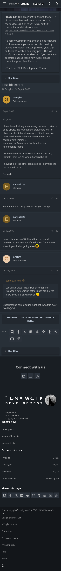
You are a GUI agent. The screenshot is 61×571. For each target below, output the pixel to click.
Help (4, 551)
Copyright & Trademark (17, 418)
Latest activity (8, 442)
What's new (9, 421)
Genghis (9, 89)
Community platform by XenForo (29, 512)
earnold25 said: (13, 280)
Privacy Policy (12, 415)
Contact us (7, 531)
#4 (57, 270)
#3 (57, 230)
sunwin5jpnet (52, 478)
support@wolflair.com (26, 61)
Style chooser (10, 524)
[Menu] (4, 3)
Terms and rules (10, 538)
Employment (12, 412)
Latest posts (8, 429)
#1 (57, 111)
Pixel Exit (16, 517)
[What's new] (49, 3)
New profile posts (10, 436)
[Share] (52, 111)
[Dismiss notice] (55, 17)
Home (4, 558)
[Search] (56, 3)
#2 (57, 198)
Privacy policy (8, 544)
